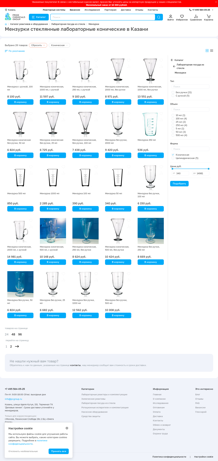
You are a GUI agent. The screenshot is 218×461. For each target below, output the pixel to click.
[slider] (172, 168)
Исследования (92, 9)
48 (13, 334)
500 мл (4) (181, 135)
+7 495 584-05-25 (201, 9)
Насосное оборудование (94, 412)
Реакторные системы (54, 9)
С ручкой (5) (183, 95)
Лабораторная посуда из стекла (190, 66)
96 (20, 334)
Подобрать (179, 183)
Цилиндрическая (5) (187, 158)
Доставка (126, 9)
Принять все (58, 451)
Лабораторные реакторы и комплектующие (104, 394)
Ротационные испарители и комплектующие (105, 407)
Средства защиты (90, 416)
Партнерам (110, 9)
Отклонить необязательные (23, 451)
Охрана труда (160, 433)
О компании (159, 399)
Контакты (153, 9)
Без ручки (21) (184, 92)
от (174, 173)
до (194, 173)
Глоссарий (200, 412)
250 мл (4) (181, 125)
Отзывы (139, 9)
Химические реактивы (93, 399)
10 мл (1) (180, 115)
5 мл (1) (180, 128)
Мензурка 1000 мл (49, 193)
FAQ (197, 403)
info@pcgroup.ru (13, 399)
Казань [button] (10, 9)
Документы (159, 429)
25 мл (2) (181, 121)
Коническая (182, 154)
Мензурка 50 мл (113, 193)
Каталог (39, 16)
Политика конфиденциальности (169, 457)
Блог (197, 394)
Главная (157, 394)
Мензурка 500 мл (16, 193)
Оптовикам (159, 407)
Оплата (156, 412)
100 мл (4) (181, 118)
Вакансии (75, 9)
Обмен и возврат (162, 425)
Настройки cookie (203, 457)
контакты (75, 365)
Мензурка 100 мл (81, 193)
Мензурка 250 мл (147, 140)
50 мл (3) (181, 131)
